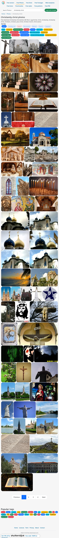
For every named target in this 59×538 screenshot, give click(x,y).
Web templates (49, 3)
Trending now (11, 26)
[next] (43, 497)
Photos (9, 14)
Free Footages (39, 3)
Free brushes (19, 6)
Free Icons (10, 6)
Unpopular (48, 26)
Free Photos (20, 3)
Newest (19, 26)
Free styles (29, 6)
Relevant (34, 26)
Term (26, 528)
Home (3, 14)
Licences (21, 528)
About (37, 528)
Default (4, 26)
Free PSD (47, 6)
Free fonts (29, 3)
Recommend (27, 26)
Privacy (32, 528)
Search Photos (7, 10)
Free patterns (38, 6)
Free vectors (10, 3)
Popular (41, 26)
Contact (42, 528)
